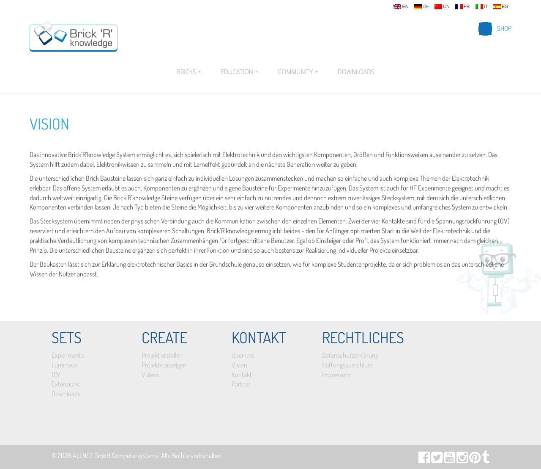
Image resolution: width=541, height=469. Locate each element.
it (481, 6)
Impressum (336, 374)
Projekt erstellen (162, 355)
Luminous (64, 365)
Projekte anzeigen (164, 365)
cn (442, 6)
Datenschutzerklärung (350, 355)
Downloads (356, 72)
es (500, 6)
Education (239, 72)
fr (462, 6)
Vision (49, 123)
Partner (241, 384)
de (421, 6)
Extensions (65, 384)
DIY (56, 374)
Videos (150, 374)
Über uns (243, 355)
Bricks (189, 72)
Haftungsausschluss (347, 365)
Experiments (68, 355)
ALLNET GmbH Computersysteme (115, 455)
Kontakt (242, 374)
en (400, 6)
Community (298, 72)
